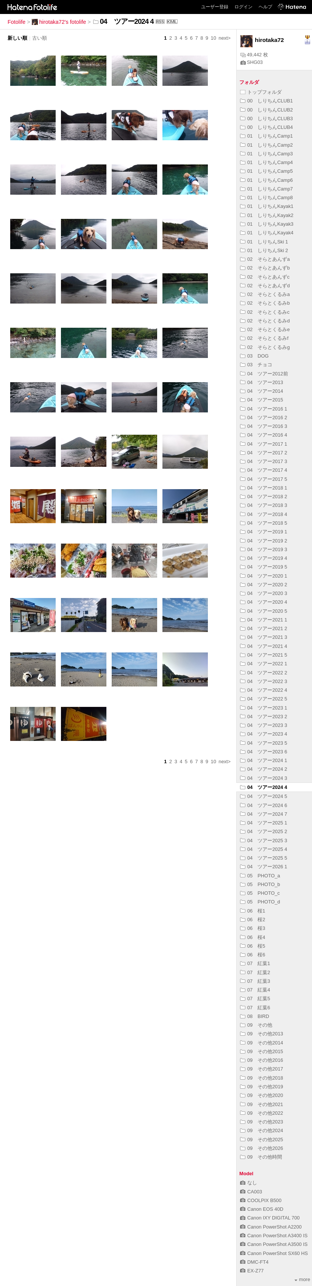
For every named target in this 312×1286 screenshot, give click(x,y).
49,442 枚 (254, 54)
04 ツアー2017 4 (263, 470)
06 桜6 (252, 955)
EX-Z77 (252, 1271)
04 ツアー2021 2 (263, 628)
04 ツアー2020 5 (263, 611)
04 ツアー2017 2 (263, 453)
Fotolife (16, 22)
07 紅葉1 (255, 963)
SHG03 (251, 62)
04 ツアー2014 (261, 391)
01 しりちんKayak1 (266, 206)
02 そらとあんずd (265, 285)
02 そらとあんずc (265, 277)
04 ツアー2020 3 (263, 593)
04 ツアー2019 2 (263, 541)
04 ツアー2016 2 (263, 417)
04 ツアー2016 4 (263, 435)
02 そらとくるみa (265, 294)
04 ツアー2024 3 (263, 778)
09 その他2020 (261, 1095)
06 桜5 (252, 946)
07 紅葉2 (255, 972)
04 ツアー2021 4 (263, 646)
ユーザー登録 (214, 6)
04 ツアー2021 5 (263, 655)
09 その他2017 (261, 1069)
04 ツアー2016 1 (263, 409)
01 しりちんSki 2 (264, 250)
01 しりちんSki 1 (264, 242)
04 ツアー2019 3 (263, 549)
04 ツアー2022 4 (263, 690)
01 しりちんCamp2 (266, 145)
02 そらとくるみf (264, 338)
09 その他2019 (261, 1086)
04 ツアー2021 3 (263, 637)
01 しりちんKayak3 (266, 224)
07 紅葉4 (255, 990)
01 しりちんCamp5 (266, 171)
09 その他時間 (261, 1157)
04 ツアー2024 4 (263, 787)
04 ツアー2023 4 (263, 734)
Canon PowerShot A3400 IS (273, 1235)
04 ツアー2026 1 (263, 866)
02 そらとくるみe (265, 329)
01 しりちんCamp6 (266, 180)
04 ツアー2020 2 (263, 584)
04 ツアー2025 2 (263, 831)
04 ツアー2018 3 (263, 505)
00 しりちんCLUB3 (266, 118)
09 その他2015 (261, 1051)
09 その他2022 (261, 1113)
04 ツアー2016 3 (263, 426)
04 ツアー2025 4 (263, 849)
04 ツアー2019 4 (263, 558)
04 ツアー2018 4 (263, 514)
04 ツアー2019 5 (263, 567)
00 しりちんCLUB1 (266, 101)
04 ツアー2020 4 (263, 602)
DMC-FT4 (254, 1262)
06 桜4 (252, 937)
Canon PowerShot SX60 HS (274, 1253)
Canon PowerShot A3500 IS (273, 1244)
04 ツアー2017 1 (263, 444)
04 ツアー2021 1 (263, 620)
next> (224, 38)
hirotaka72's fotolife (59, 22)
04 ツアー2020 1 (263, 576)
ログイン (243, 6)
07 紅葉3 (255, 981)
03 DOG (254, 356)
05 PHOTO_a (260, 876)
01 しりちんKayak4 (266, 233)
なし (248, 1182)
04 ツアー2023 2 (263, 716)
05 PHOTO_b (260, 884)
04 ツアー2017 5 (263, 479)
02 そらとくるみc (265, 312)
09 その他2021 (261, 1104)
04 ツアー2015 (261, 400)
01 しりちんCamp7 (266, 189)
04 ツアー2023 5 (263, 743)
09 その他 (256, 1025)
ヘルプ (265, 6)
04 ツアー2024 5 (263, 796)
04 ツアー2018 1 (263, 488)
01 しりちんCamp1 (266, 136)
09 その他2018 (261, 1078)
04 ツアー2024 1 (263, 760)
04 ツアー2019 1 (263, 532)
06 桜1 (252, 911)
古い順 (39, 38)
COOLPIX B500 (260, 1200)
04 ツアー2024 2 (263, 769)
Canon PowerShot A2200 (271, 1227)
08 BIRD (254, 1016)
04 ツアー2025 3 (263, 840)
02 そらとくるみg (265, 347)
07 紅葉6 (255, 1007)
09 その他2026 (261, 1148)
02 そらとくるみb (265, 303)
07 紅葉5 (255, 998)
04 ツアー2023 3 (263, 725)
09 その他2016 (261, 1060)
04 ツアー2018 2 (263, 496)
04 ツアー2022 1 (263, 663)
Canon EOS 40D (261, 1209)
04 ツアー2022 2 (263, 673)
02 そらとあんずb (265, 268)
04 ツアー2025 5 (263, 858)
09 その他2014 (261, 1043)
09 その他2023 (261, 1122)
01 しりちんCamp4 (266, 162)
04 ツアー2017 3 (263, 461)
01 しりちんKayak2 (266, 215)
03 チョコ (256, 364)
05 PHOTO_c (260, 893)
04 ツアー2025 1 (263, 823)
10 (213, 38)
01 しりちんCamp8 (266, 197)
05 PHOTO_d (260, 902)
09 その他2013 (261, 1034)
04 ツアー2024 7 (263, 814)
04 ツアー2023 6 (263, 752)
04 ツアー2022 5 (263, 699)
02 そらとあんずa (265, 259)
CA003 (251, 1192)
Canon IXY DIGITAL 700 (270, 1218)
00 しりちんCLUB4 (266, 127)
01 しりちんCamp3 (266, 153)
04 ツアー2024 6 (263, 805)
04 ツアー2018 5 (263, 523)
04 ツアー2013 (261, 382)
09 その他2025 (261, 1139)
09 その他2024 (261, 1130)
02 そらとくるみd (265, 321)
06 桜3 (252, 928)
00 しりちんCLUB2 (266, 110)
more (302, 1279)
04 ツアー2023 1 (263, 708)
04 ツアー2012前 (264, 374)
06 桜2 (252, 919)
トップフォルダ (261, 92)
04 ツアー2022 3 (263, 681)
